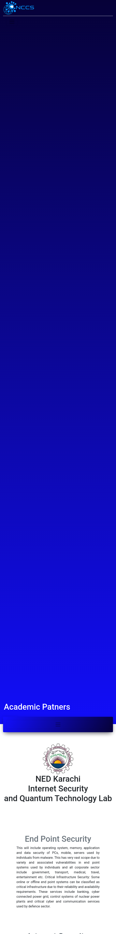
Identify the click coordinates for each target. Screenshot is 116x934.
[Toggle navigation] (58, 724)
